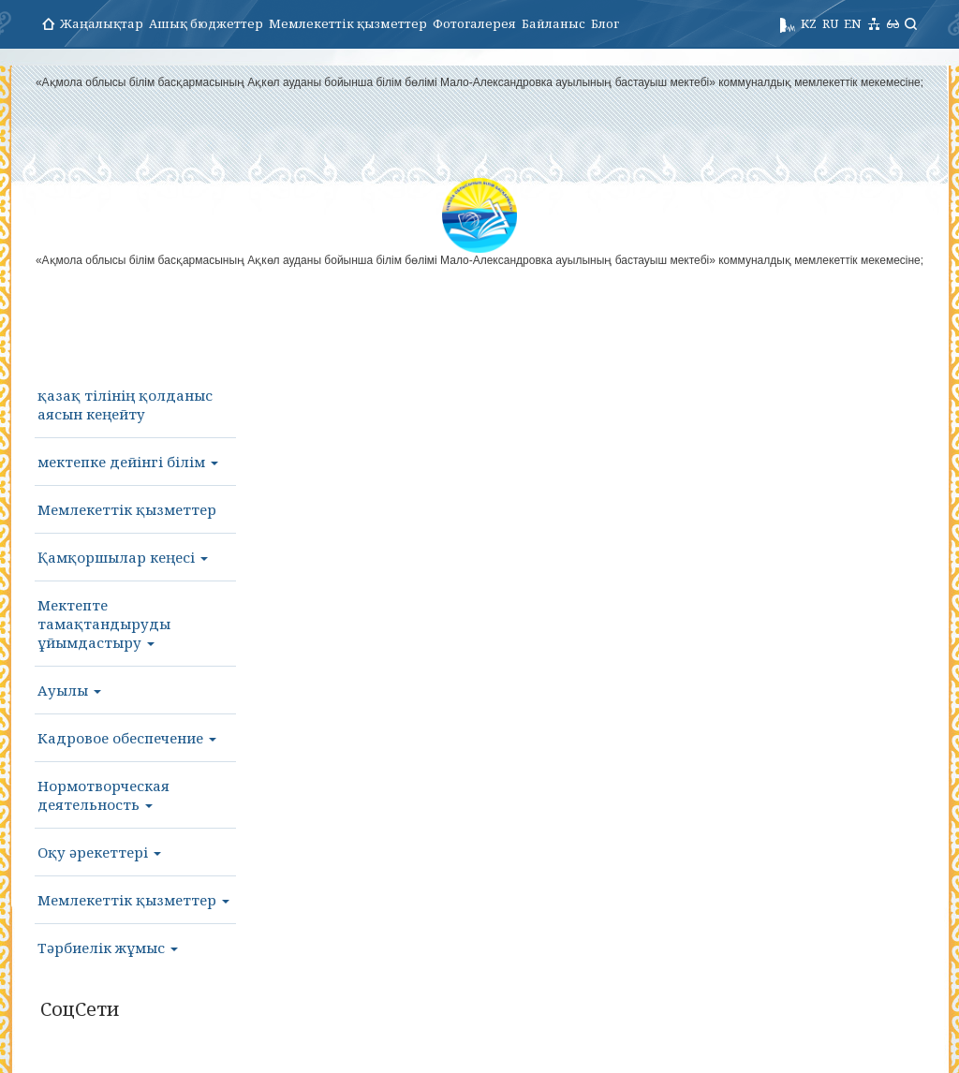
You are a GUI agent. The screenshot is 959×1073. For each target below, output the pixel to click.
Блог (605, 23)
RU (830, 23)
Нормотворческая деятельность (103, 795)
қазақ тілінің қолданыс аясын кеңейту (125, 404)
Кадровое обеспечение (126, 737)
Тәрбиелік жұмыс (107, 947)
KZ (809, 23)
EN (853, 23)
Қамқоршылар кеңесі (122, 557)
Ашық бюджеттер (206, 23)
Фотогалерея (474, 23)
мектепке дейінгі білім (127, 461)
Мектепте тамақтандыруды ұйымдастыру (103, 623)
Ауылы (69, 690)
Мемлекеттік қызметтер (348, 23)
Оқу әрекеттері (99, 852)
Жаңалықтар (101, 23)
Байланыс (553, 23)
